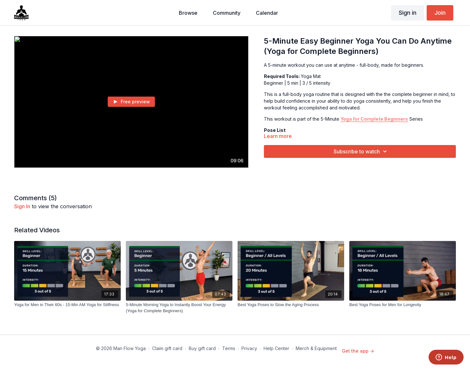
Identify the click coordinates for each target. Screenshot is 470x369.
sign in (22, 206)
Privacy (249, 348)
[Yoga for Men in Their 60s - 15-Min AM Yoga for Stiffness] (67, 305)
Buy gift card (202, 348)
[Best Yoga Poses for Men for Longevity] (402, 305)
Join (440, 12)
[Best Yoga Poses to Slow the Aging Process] (291, 305)
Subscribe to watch (361, 151)
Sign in (407, 12)
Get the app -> (358, 351)
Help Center (276, 348)
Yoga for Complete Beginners (374, 119)
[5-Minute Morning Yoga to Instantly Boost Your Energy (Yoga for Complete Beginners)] (179, 308)
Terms (228, 348)
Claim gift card (167, 348)
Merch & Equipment (316, 348)
